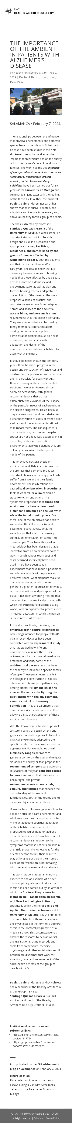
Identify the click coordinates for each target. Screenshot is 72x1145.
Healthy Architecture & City (30, 72)
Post (13, 81)
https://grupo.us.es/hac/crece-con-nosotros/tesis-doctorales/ (34, 1044)
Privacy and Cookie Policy (46, 1118)
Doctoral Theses (29, 77)
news (44, 77)
